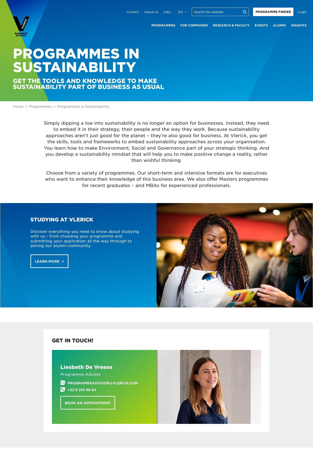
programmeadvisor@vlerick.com (103, 383)
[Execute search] (244, 11)
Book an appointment (88, 403)
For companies (194, 25)
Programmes (163, 25)
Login (302, 12)
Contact (133, 12)
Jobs (167, 12)
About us (151, 12)
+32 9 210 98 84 (82, 390)
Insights (298, 25)
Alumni (279, 25)
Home (18, 106)
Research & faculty (231, 25)
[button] (49, 261)
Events (261, 25)
